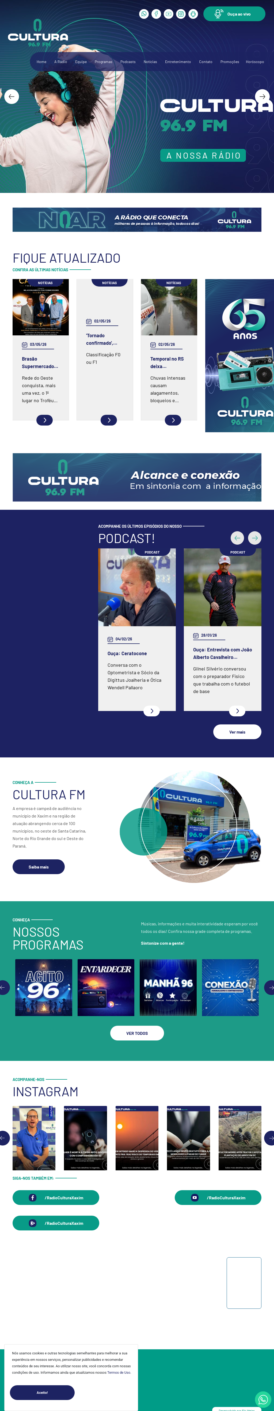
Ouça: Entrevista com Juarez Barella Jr (131, 653)
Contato (205, 61)
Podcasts (128, 61)
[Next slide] (262, 96)
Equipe (81, 61)
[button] (234, 13)
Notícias (150, 61)
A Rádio (60, 61)
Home (41, 61)
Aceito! (56, 1392)
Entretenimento (178, 61)
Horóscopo (255, 61)
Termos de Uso (118, 1372)
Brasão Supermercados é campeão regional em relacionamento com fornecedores (39, 363)
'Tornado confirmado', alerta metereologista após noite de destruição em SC (102, 339)
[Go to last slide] (11, 96)
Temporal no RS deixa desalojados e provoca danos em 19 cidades (167, 363)
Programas (103, 61)
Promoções (229, 61)
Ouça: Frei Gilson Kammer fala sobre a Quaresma (221, 614)
